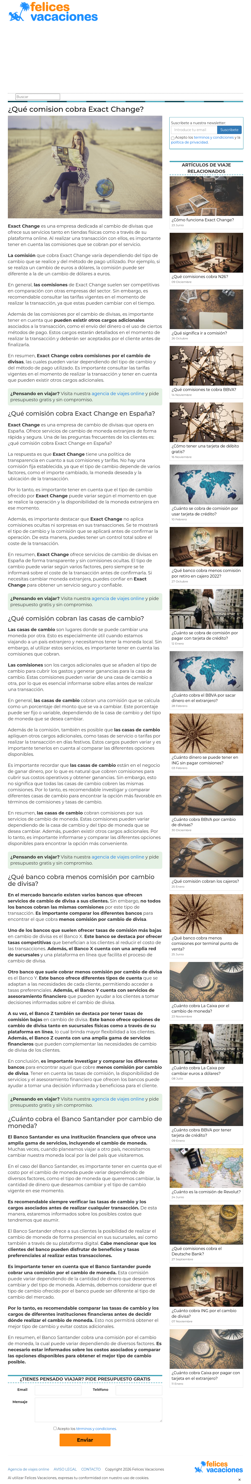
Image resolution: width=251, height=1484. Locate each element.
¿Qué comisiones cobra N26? (200, 276)
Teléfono (100, 1389)
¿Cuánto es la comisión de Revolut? (206, 1192)
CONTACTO (90, 1469)
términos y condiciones (96, 1429)
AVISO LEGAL (65, 1469)
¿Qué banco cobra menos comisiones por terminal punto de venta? (205, 944)
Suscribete (229, 130)
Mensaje (20, 1402)
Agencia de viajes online (28, 1469)
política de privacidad (189, 142)
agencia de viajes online (118, 393)
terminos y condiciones (214, 137)
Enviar (85, 1440)
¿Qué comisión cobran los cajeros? (205, 881)
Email (22, 1389)
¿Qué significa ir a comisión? (199, 333)
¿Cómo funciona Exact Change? (203, 220)
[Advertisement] (125, 58)
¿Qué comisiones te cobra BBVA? (204, 389)
